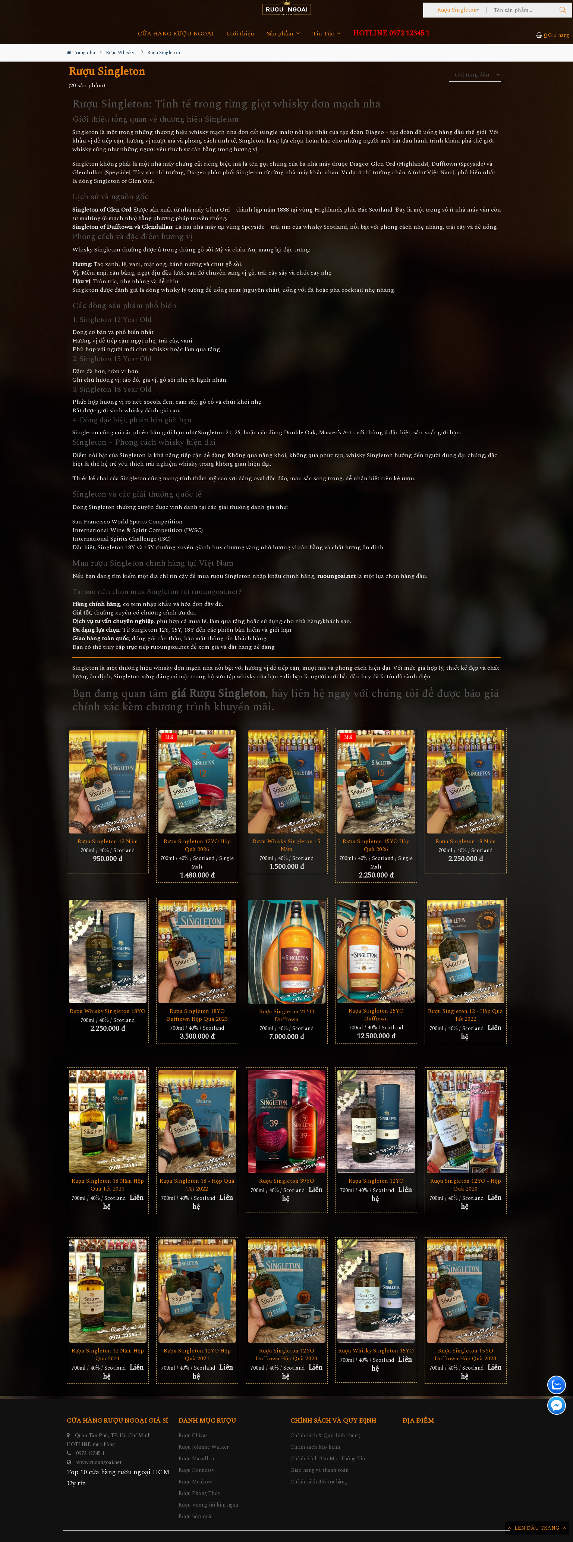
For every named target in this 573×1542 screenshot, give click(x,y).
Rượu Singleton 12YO (376, 1181)
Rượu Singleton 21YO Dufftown (286, 1015)
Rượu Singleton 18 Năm (465, 841)
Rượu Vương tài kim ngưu (208, 1505)
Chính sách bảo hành (315, 1447)
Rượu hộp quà (195, 1516)
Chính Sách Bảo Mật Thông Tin (327, 1459)
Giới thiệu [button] (240, 33)
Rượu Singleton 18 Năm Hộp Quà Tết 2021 (108, 1185)
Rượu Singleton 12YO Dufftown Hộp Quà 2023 (286, 1355)
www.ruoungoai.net (99, 1462)
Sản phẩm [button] (283, 33)
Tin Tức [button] (326, 33)
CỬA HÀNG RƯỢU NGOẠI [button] (176, 33)
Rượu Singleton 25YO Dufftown (376, 1015)
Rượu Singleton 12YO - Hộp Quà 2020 (465, 1185)
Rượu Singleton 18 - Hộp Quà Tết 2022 (197, 1185)
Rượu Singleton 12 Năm (108, 841)
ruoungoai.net (170, 647)
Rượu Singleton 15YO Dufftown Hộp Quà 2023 (465, 1355)
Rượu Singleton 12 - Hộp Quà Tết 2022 (465, 1015)
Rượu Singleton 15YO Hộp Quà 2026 (376, 845)
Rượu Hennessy (196, 1470)
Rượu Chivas (193, 1435)
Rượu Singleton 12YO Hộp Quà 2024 (197, 1355)
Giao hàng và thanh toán (319, 1470)
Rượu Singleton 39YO (286, 1181)
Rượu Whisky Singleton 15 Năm (286, 845)
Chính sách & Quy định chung (325, 1435)
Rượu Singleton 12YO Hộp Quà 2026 (197, 845)
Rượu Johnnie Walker (204, 1447)
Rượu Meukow (195, 1482)
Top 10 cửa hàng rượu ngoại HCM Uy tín (118, 1477)
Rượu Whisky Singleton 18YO (107, 1011)
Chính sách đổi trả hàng (318, 1482)
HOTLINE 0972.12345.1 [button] (391, 33)
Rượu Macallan (196, 1459)
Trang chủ (81, 52)
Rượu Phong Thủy (199, 1493)
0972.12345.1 (90, 1453)
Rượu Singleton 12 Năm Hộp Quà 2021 (108, 1355)
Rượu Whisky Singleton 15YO (376, 1351)
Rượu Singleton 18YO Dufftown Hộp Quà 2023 (197, 1015)
